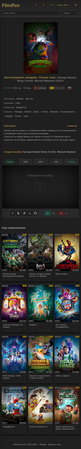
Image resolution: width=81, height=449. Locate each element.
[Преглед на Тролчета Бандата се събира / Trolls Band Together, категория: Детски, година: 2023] (14, 308)
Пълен (18, 116)
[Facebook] (12, 213)
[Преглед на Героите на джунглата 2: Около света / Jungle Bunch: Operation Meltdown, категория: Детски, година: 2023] (40, 359)
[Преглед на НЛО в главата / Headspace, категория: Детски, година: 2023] (67, 359)
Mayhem (54, 112)
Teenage (18, 112)
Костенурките (67, 112)
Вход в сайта (62, 5)
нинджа (9, 116)
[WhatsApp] (35, 213)
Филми (19, 99)
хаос (26, 116)
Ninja (36, 112)
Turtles (44, 112)
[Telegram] (24, 213)
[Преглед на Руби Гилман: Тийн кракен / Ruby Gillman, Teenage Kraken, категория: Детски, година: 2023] (14, 359)
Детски (29, 99)
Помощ (42, 444)
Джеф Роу (21, 107)
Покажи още (72, 126)
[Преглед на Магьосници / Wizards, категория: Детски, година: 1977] (67, 257)
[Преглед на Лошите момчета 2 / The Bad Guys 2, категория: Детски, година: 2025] (40, 410)
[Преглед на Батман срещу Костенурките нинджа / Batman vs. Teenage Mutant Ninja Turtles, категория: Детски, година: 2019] (14, 257)
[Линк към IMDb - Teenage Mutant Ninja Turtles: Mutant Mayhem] (57, 88)
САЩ (17, 103)
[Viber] (29, 213)
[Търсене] (31, 13)
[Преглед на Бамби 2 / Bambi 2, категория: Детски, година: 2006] (40, 308)
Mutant (28, 112)
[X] (18, 213)
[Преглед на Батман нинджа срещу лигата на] (40, 257)
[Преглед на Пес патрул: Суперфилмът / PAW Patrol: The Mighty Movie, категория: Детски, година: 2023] (67, 308)
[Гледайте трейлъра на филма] (40, 88)
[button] (36, 5)
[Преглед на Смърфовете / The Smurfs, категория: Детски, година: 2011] (14, 410)
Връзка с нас (55, 444)
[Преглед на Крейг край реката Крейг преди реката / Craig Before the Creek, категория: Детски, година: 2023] (67, 410)
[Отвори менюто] (75, 5)
